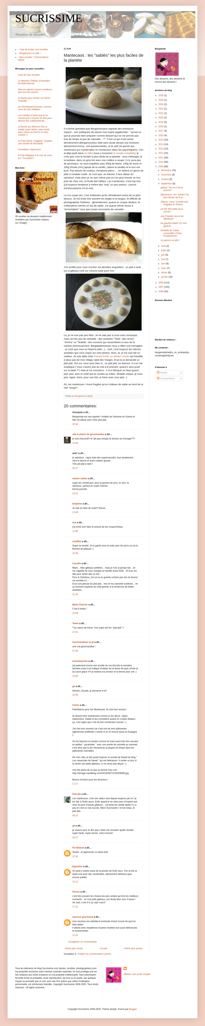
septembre (167, 183)
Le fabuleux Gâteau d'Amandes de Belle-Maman (34, 82)
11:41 (75, 935)
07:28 (75, 651)
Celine (75, 705)
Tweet (75, 623)
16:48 (75, 553)
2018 (161, 126)
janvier (165, 277)
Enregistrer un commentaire (83, 941)
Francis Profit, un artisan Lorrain (111, 356)
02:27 (75, 468)
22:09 (75, 613)
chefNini (76, 541)
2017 (161, 131)
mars (164, 268)
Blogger (133, 1009)
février (164, 272)
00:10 (75, 815)
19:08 (75, 676)
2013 (161, 148)
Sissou (76, 891)
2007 (161, 287)
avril (163, 263)
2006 (161, 291)
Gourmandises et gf (83, 642)
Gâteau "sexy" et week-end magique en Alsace (174, 203)
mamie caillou (79, 478)
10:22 (75, 493)
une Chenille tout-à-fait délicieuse (172, 217)
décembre (166, 170)
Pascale (76, 794)
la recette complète (123, 153)
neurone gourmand (82, 917)
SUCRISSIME (48, 18)
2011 (161, 157)
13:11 (75, 881)
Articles (162, 372)
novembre (166, 174)
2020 (161, 117)
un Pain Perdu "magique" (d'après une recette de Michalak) (35, 142)
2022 (161, 108)
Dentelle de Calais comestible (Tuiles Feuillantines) (171, 233)
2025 (161, 100)
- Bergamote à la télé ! (29, 53)
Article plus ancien (133, 948)
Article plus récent (74, 948)
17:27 (75, 783)
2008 (161, 282)
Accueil (103, 948)
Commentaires (166, 378)
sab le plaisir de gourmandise (88, 434)
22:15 (75, 632)
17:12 (75, 906)
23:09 (75, 443)
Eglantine (77, 866)
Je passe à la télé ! (170, 240)
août (163, 246)
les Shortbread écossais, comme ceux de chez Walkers (34, 108)
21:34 (75, 594)
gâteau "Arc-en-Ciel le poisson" (172, 189)
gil (73, 686)
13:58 (75, 531)
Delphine (77, 503)
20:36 (75, 424)
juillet (164, 250)
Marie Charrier (80, 604)
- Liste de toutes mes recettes (33, 49)
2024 (161, 104)
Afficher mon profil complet (137, 974)
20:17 (75, 837)
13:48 (75, 512)
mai (163, 259)
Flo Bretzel (78, 847)
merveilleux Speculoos (29, 149)
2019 (161, 122)
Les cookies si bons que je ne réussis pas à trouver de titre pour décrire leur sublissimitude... (35, 118)
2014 (161, 144)
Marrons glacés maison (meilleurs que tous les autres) (35, 90)
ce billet (88, 153)
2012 (161, 153)
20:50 (75, 695)
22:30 (75, 856)
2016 (161, 135)
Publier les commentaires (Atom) (94, 954)
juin (163, 255)
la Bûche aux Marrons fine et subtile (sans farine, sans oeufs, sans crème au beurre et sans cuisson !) (34, 130)
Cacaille (76, 563)
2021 (161, 113)
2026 (161, 95)
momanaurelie (80, 661)
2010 (161, 162)
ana (74, 522)
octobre (165, 179)
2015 (161, 139)
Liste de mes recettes (29, 75)
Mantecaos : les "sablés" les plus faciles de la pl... (175, 196)
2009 (161, 166)
